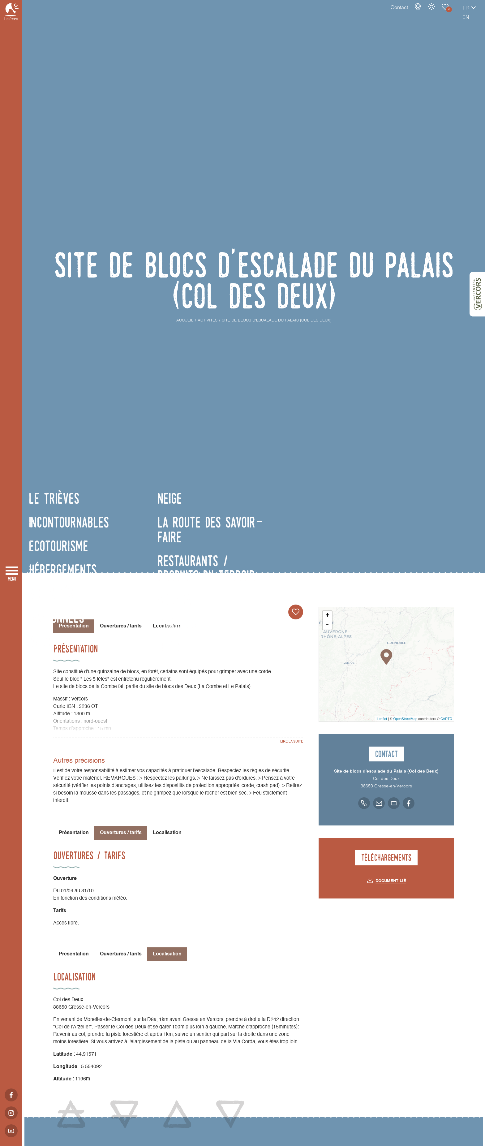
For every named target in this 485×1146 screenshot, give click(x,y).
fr (444, 14)
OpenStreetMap (405, 719)
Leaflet (382, 719)
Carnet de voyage (423, 13)
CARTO (446, 719)
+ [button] (327, 615)
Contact (377, 13)
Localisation (167, 626)
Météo (410, 13)
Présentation (74, 832)
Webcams (396, 13)
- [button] (327, 625)
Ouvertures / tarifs (121, 626)
